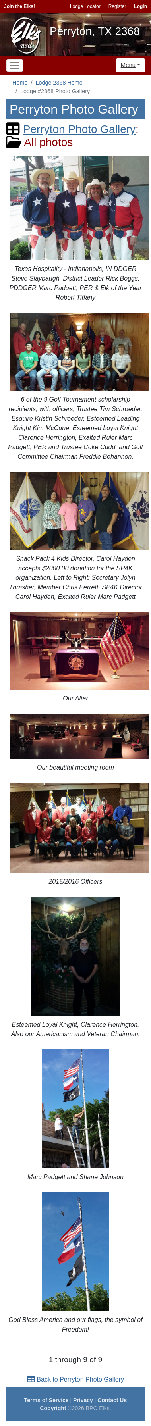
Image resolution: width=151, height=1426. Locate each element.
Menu (128, 65)
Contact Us (112, 1400)
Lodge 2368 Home (58, 82)
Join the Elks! (19, 6)
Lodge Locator (85, 6)
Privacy (83, 1400)
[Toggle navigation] (14, 65)
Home (19, 82)
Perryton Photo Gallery (79, 129)
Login (140, 6)
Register (117, 6)
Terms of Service (46, 1400)
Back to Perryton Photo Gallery (75, 1379)
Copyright (53, 1408)
